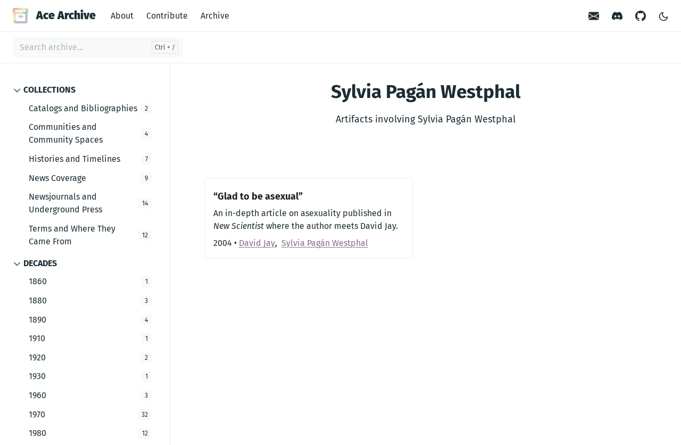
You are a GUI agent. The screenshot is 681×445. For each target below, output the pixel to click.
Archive (215, 16)
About (122, 16)
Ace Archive (54, 15)
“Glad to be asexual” (258, 196)
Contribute (167, 16)
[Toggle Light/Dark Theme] (663, 15)
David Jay (257, 243)
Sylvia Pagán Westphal (324, 243)
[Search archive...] (98, 47)
